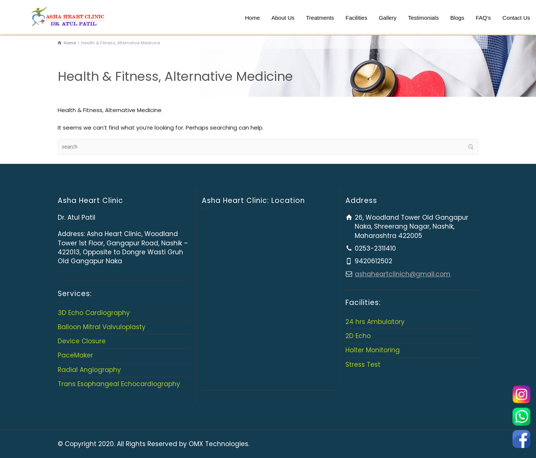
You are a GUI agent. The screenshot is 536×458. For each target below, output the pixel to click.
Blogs (457, 18)
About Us (282, 18)
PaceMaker (75, 355)
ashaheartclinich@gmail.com (402, 274)
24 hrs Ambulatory (375, 321)
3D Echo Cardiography (94, 312)
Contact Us (516, 18)
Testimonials (423, 18)
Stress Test (362, 364)
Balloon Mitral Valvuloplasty (102, 326)
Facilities (356, 18)
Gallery (388, 18)
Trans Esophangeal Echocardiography (119, 383)
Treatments (320, 18)
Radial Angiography (89, 369)
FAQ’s (483, 18)
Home (252, 18)
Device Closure (82, 341)
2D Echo (358, 335)
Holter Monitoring (372, 350)
